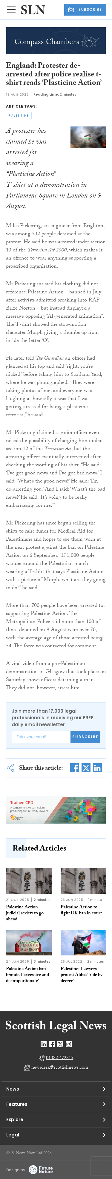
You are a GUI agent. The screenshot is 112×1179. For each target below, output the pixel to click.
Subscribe (85, 736)
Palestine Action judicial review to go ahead (25, 914)
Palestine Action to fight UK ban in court (81, 911)
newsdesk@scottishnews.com (59, 1068)
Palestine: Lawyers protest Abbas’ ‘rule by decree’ (81, 975)
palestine (19, 115)
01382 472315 (59, 1058)
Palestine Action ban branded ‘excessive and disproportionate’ (27, 975)
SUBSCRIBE (85, 9)
